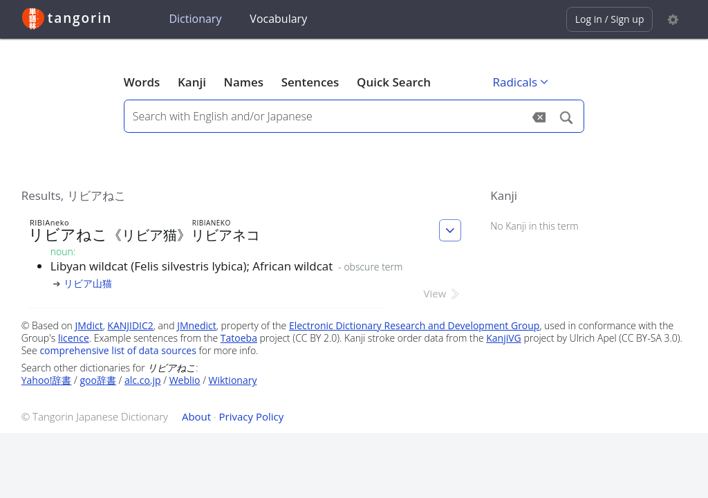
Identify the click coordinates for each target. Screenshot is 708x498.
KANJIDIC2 (130, 325)
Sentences (310, 82)
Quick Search (394, 82)
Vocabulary (278, 18)
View (443, 293)
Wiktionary (233, 380)
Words (142, 82)
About (196, 416)
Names (243, 82)
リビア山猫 (88, 283)
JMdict (89, 325)
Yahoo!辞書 (46, 380)
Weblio (185, 380)
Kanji (192, 82)
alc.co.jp (142, 380)
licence (73, 337)
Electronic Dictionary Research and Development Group (414, 325)
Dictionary (195, 18)
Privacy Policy (251, 416)
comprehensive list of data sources (117, 350)
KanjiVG (503, 337)
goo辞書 (98, 380)
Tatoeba (239, 337)
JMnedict (196, 325)
